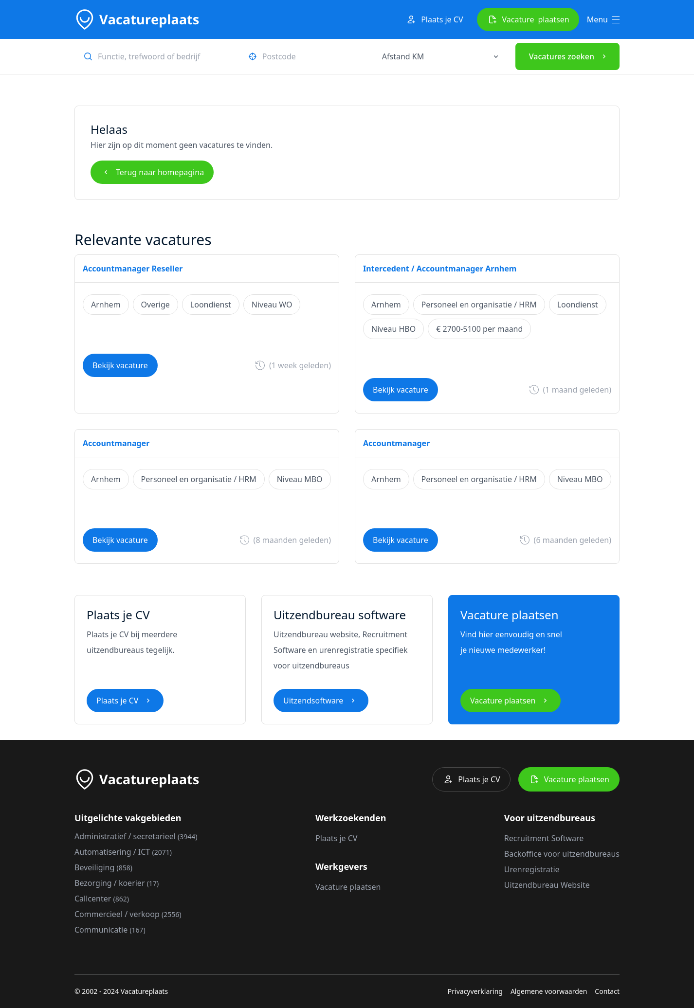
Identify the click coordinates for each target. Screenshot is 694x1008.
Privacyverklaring (475, 991)
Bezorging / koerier (116, 883)
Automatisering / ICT (123, 851)
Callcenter (101, 898)
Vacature (528, 19)
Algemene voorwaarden (549, 991)
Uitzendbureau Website (547, 885)
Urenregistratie (532, 869)
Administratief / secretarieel (136, 836)
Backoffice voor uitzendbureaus (562, 853)
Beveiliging (103, 867)
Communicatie (110, 929)
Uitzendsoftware (321, 700)
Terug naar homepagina (152, 172)
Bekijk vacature (120, 365)
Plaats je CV (434, 19)
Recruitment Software (544, 838)
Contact (607, 991)
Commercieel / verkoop (127, 914)
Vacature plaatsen (510, 700)
